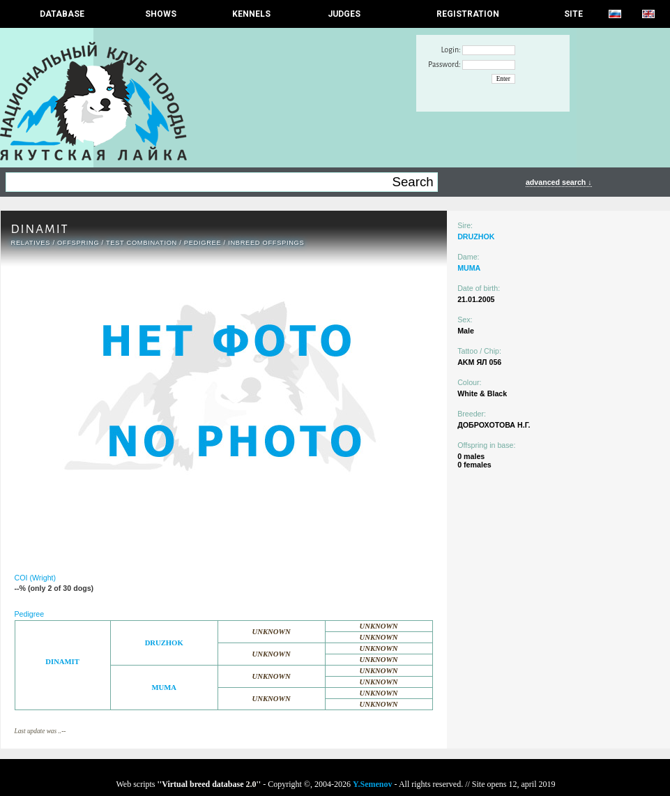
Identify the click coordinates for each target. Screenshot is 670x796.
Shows (160, 14)
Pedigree (203, 242)
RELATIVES (31, 242)
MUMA (163, 687)
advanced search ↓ (559, 182)
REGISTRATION (467, 14)
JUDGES (344, 14)
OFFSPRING (78, 242)
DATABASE (62, 14)
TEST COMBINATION (141, 242)
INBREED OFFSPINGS (266, 242)
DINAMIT (62, 662)
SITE (573, 14)
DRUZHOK (164, 643)
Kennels (251, 14)
